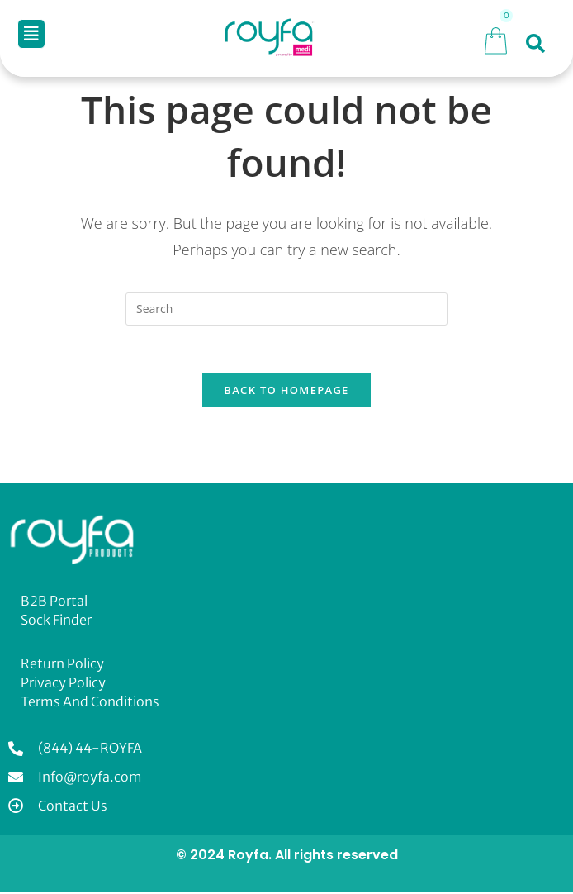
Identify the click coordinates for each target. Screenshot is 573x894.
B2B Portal (54, 603)
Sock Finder (56, 622)
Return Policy (62, 666)
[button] (31, 34)
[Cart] (496, 38)
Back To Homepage (286, 392)
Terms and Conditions (90, 704)
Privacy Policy (63, 685)
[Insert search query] (286, 309)
